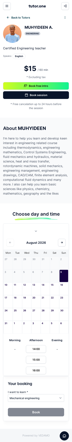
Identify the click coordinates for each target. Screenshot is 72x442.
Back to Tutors (18, 17)
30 (61, 310)
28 (43, 310)
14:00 (36, 349)
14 (43, 284)
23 (61, 297)
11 (15, 284)
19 (24, 297)
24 (6, 310)
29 (52, 310)
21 (43, 297)
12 (24, 284)
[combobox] (36, 232)
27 (33, 310)
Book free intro (36, 86)
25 (15, 310)
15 (52, 284)
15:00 (36, 359)
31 (6, 323)
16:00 (36, 370)
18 (15, 297)
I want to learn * (18, 392)
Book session (36, 95)
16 (61, 284)
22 (52, 297)
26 (24, 310)
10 (6, 284)
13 (33, 284)
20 (33, 297)
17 (6, 297)
